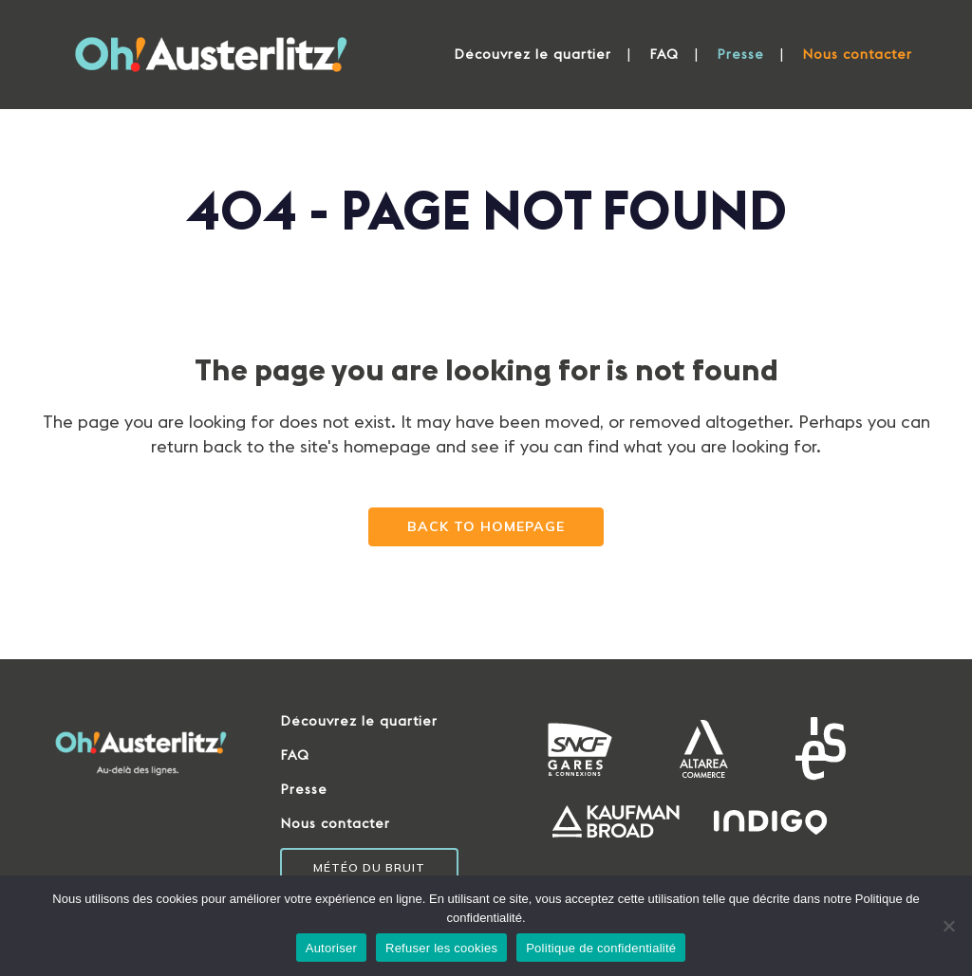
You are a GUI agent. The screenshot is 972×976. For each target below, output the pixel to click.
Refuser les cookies (441, 948)
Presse (303, 789)
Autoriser (331, 948)
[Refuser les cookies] (948, 925)
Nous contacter (335, 823)
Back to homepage (486, 526)
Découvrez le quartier (359, 720)
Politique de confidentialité (601, 948)
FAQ (294, 755)
